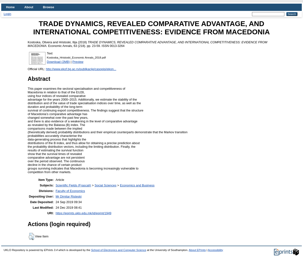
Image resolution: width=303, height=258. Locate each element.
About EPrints (197, 250)
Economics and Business (137, 185)
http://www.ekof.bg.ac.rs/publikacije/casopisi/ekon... (81, 69)
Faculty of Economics (70, 191)
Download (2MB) (58, 62)
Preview (77, 62)
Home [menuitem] (10, 7)
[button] (31, 236)
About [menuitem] (28, 7)
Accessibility (215, 250)
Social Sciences (105, 185)
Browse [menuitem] (48, 7)
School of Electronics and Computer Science (118, 250)
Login (7, 14)
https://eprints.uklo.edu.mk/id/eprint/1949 (83, 213)
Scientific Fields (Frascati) (73, 185)
